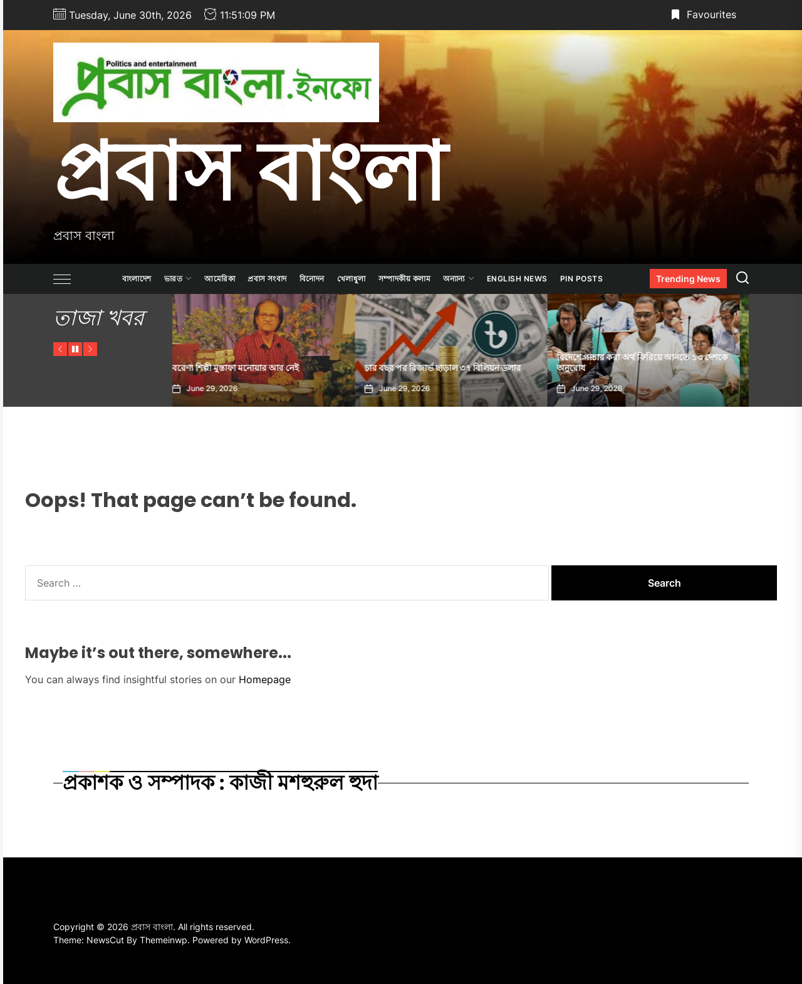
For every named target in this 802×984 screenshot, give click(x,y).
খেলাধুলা (351, 278)
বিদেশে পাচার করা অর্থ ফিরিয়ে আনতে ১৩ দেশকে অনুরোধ (651, 362)
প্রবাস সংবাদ (267, 278)
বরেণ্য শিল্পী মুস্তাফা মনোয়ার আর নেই (245, 368)
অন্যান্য (458, 278)
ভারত (178, 278)
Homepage (265, 679)
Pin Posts (581, 278)
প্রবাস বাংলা (249, 171)
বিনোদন (312, 278)
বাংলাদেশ (137, 278)
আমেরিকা (219, 278)
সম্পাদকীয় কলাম (404, 278)
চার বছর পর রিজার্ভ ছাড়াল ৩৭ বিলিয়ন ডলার (452, 368)
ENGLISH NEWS (517, 278)
